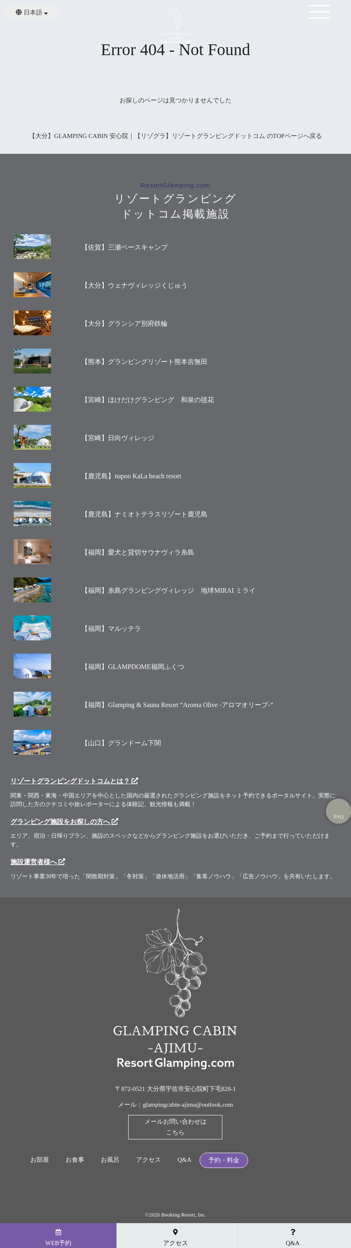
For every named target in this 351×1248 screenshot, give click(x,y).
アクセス (148, 1160)
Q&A (184, 1160)
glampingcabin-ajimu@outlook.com (188, 1104)
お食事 (75, 1160)
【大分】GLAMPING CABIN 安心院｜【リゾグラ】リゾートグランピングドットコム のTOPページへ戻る (175, 136)
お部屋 (39, 1160)
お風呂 (110, 1160)
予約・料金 (223, 1160)
